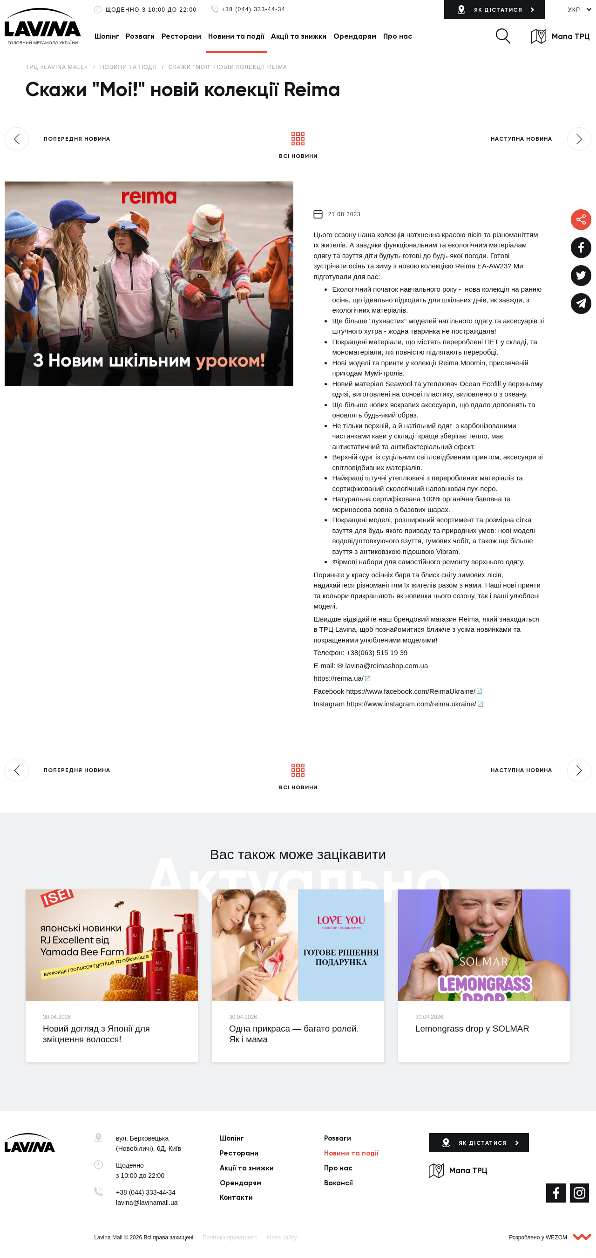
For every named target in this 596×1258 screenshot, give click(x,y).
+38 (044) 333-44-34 (253, 10)
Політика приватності (230, 1237)
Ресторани (181, 36)
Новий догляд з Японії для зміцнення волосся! (96, 1034)
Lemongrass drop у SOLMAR (472, 1028)
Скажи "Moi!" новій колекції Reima (228, 67)
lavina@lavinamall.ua (147, 1202)
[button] (503, 36)
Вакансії (338, 1183)
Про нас (397, 36)
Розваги (140, 36)
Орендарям (354, 36)
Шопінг (107, 36)
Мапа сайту (282, 1237)
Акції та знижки (298, 36)
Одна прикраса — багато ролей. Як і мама (294, 1034)
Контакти (236, 1197)
